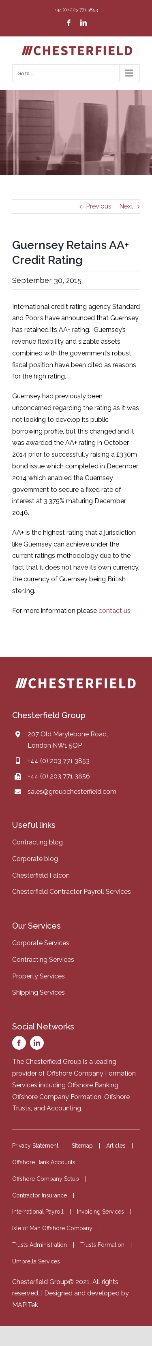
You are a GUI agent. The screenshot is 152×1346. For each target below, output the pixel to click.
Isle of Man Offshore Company (52, 1228)
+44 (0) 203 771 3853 (59, 761)
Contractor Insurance (39, 1195)
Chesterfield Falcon (41, 875)
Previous (98, 206)
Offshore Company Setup (45, 1179)
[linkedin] (37, 1043)
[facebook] (19, 1043)
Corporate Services (40, 943)
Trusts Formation (102, 1245)
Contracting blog (37, 842)
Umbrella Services (36, 1261)
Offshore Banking (92, 1085)
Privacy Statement (35, 1145)
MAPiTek (25, 1305)
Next (126, 206)
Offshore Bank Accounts (43, 1162)
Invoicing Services (100, 1211)
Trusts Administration (39, 1245)
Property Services (38, 976)
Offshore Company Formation (56, 1097)
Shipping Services (38, 992)
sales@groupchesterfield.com (72, 791)
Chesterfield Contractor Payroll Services (71, 891)
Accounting (64, 1108)
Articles (116, 1145)
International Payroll (38, 1211)
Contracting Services (43, 959)
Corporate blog (35, 859)
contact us (114, 611)
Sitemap (82, 1145)
